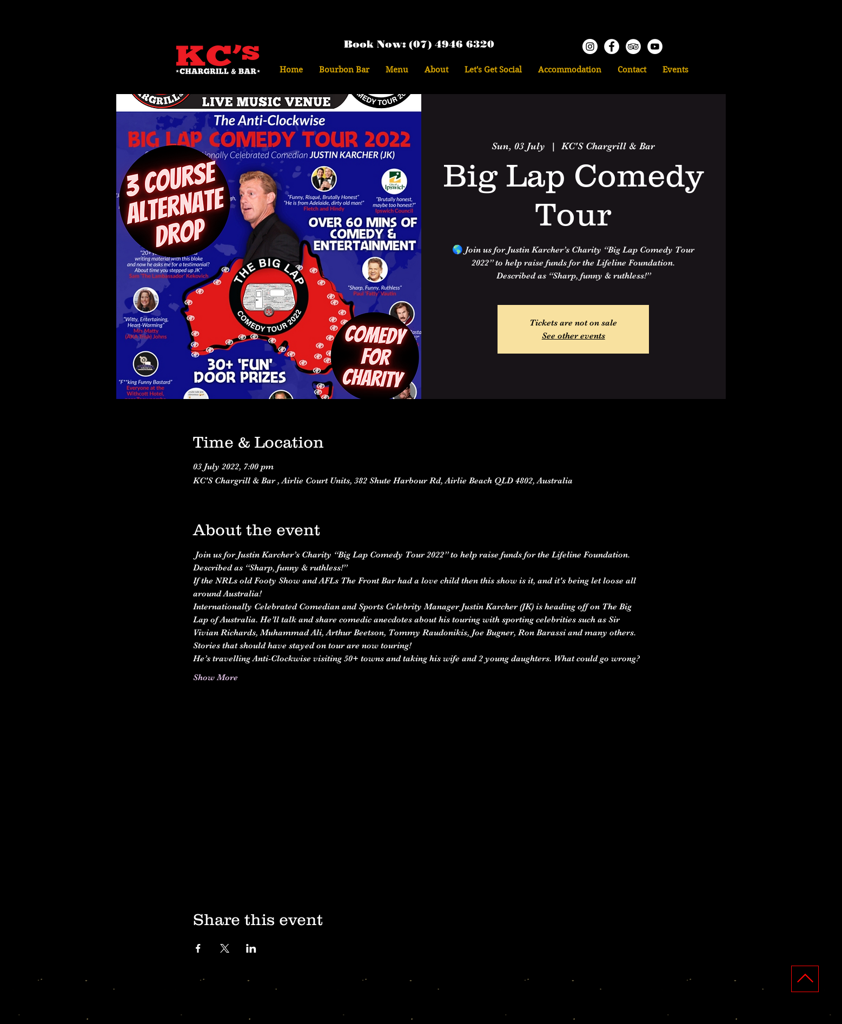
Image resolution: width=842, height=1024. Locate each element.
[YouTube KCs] (654, 46)
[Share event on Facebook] (198, 948)
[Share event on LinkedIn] (251, 948)
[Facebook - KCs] (611, 46)
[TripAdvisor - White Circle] (633, 46)
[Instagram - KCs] (590, 46)
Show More (215, 677)
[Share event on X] (225, 948)
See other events (573, 336)
